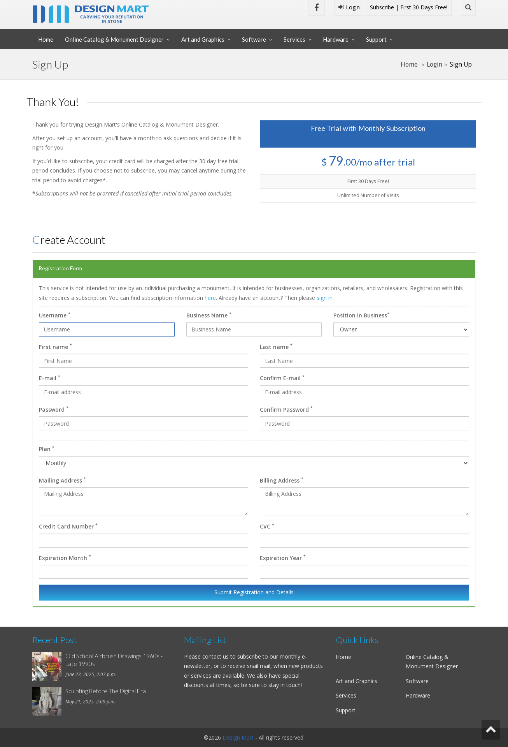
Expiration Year (283, 557)
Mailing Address (62, 480)
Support (376, 39)
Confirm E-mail (282, 378)
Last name (276, 346)
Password (53, 409)
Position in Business (361, 315)
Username (54, 315)
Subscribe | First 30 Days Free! (408, 7)
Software (254, 39)
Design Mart (238, 737)
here (210, 297)
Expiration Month (65, 557)
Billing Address (281, 480)
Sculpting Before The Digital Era (105, 690)
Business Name (208, 315)
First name (55, 346)
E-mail (49, 378)
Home (45, 39)
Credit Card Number (68, 526)
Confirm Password (286, 409)
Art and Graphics (202, 39)
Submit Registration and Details (254, 592)
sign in (325, 297)
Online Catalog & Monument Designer (114, 39)
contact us (215, 656)
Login (349, 7)
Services (294, 39)
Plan (46, 449)
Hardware (336, 39)
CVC (267, 526)
